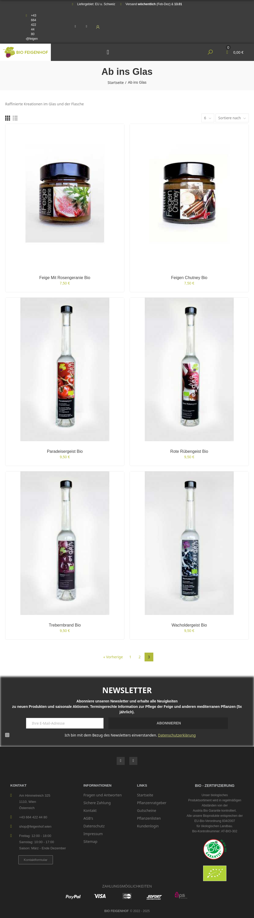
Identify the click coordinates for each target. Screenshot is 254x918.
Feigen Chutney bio (189, 277)
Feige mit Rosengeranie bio (64, 277)
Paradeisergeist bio (65, 451)
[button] (35, 859)
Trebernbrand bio (65, 625)
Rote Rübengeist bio (189, 451)
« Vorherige (113, 656)
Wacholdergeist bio (189, 625)
